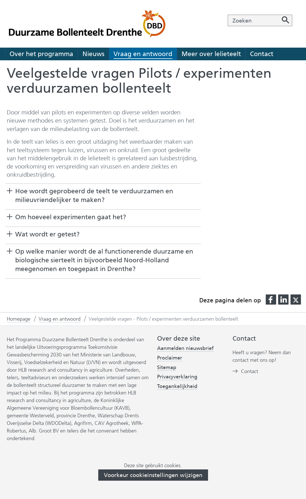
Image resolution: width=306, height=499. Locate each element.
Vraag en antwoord (142, 54)
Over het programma (41, 54)
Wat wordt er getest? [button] (47, 234)
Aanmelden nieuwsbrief (185, 348)
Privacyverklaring (177, 377)
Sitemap (166, 367)
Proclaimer (169, 358)
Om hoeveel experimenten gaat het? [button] (70, 217)
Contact (261, 54)
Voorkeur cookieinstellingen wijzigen (153, 475)
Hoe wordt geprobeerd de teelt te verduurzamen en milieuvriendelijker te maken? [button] (94, 195)
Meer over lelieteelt (211, 54)
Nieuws (93, 54)
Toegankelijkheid (177, 386)
